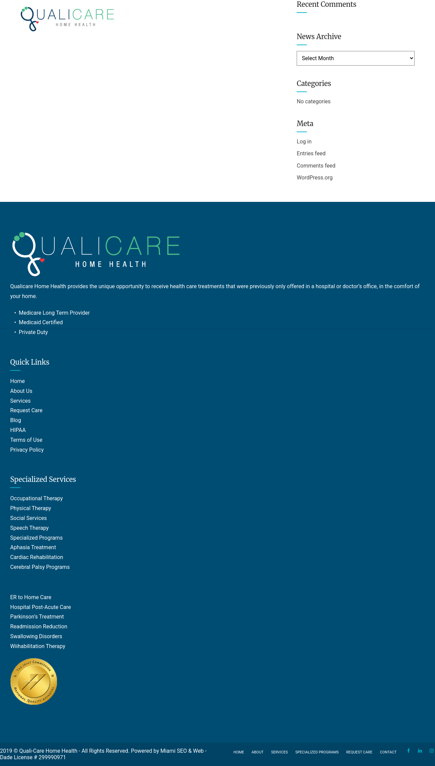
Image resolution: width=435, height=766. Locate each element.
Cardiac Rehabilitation (36, 557)
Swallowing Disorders (36, 636)
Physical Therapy (30, 508)
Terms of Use (26, 440)
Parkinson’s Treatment (37, 616)
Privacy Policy (27, 450)
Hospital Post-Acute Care (40, 607)
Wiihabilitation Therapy (37, 646)
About (257, 752)
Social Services (28, 518)
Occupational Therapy (36, 498)
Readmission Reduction (38, 626)
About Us (21, 391)
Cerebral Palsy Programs (40, 567)
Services (20, 401)
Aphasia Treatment (33, 547)
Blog (15, 420)
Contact (388, 752)
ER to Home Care (30, 597)
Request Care (26, 410)
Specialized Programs (36, 538)
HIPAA (18, 430)
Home (17, 381)
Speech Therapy (29, 528)
